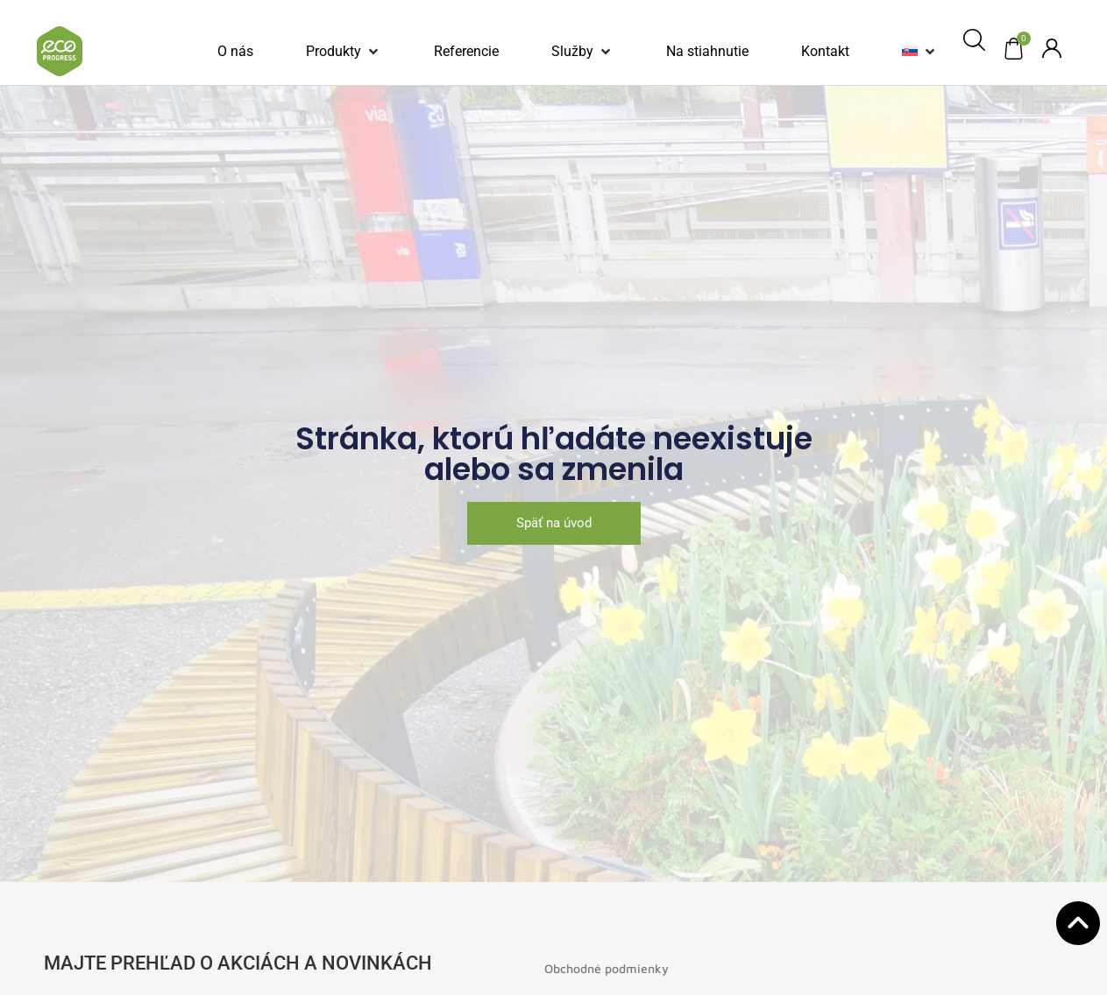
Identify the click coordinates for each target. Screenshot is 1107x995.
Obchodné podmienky (606, 968)
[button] (343, 52)
